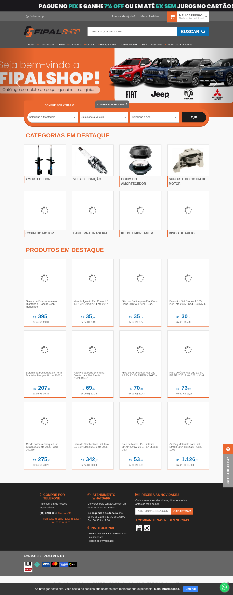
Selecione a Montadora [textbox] (42, 117)
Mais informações (166, 588)
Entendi (191, 588)
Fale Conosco (95, 537)
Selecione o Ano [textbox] (141, 117)
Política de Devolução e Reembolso (108, 533)
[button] (17, 82)
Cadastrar (182, 511)
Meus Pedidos (149, 16)
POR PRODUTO (112, 104)
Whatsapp (35, 16)
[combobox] (52, 117)
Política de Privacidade (101, 540)
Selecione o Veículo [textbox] (92, 117)
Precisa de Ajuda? (123, 16)
